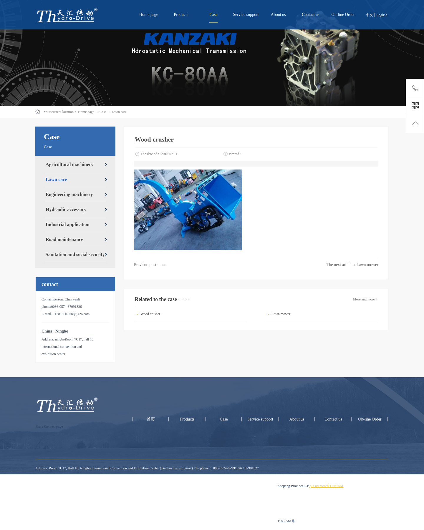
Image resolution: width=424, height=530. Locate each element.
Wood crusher (150, 314)
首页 (151, 419)
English (381, 15)
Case (103, 112)
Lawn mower (281, 314)
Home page (148, 14)
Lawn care (119, 112)
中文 (369, 15)
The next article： (352, 264)
